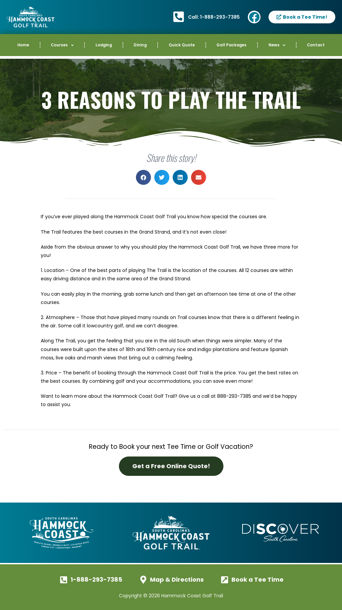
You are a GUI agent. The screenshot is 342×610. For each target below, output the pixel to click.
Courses (62, 45)
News (277, 45)
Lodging (104, 45)
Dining (140, 45)
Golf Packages (231, 45)
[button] (143, 177)
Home (23, 45)
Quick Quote (182, 45)
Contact (316, 45)
